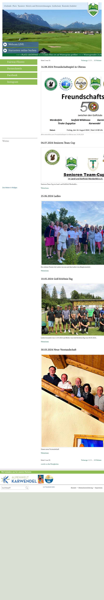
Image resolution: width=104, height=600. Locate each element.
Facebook (9, 75)
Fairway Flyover (13, 62)
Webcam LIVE (13, 44)
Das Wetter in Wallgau (9, 188)
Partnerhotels (12, 68)
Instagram (10, 82)
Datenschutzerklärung (85, 488)
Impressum (98, 488)
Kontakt (73, 488)
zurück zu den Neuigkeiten (49, 464)
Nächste (98, 60)
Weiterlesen (45, 188)
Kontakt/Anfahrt (69, 6)
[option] (52, 27)
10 (95, 60)
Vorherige (84, 60)
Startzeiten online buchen (19, 50)
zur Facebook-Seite (49, 487)
